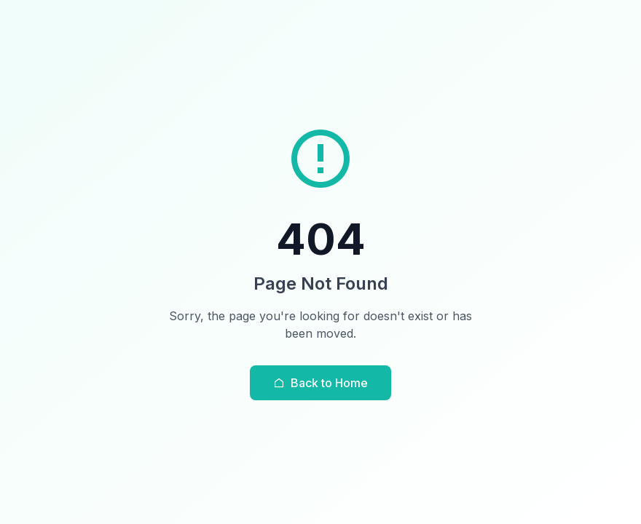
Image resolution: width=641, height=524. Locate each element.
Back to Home (320, 383)
